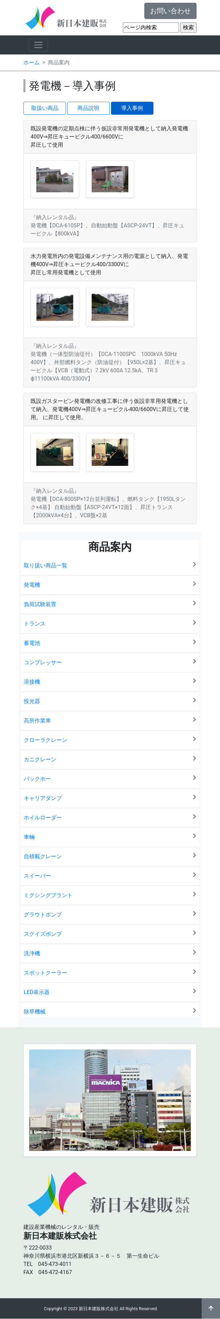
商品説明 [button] (88, 108)
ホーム (31, 62)
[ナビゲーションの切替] (38, 45)
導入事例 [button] (132, 108)
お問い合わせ (170, 11)
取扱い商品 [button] (44, 108)
